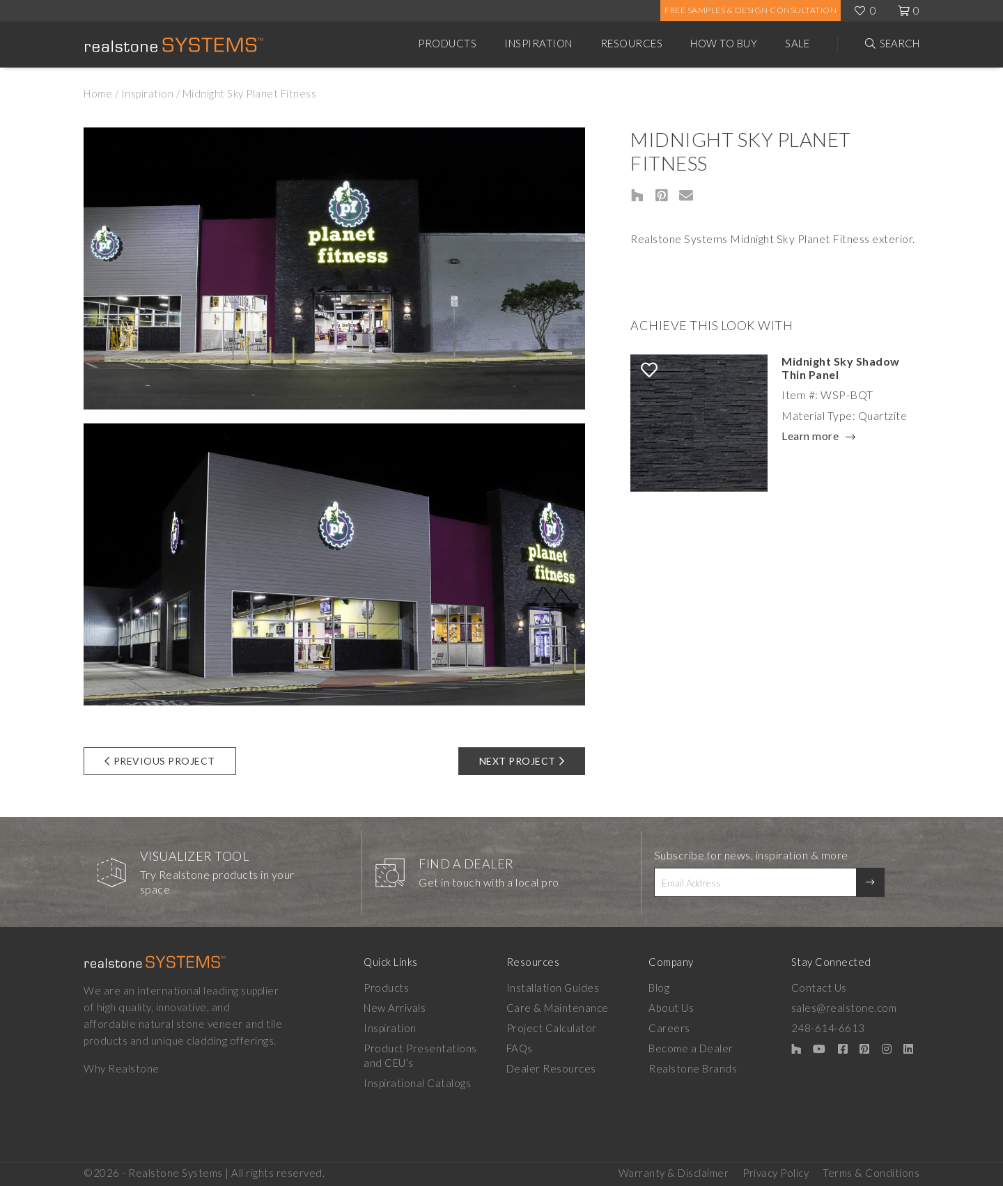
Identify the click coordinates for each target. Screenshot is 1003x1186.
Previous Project (159, 761)
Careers (669, 1028)
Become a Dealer (690, 1048)
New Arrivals (395, 1007)
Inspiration (538, 43)
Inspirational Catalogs (417, 1083)
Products (447, 43)
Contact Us (819, 987)
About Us (671, 1007)
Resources (631, 43)
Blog (658, 987)
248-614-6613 (828, 1028)
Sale (797, 43)
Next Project (522, 761)
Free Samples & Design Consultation (750, 10)
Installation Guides (553, 987)
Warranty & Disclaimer (674, 1173)
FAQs (519, 1048)
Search (899, 43)
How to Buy (723, 43)
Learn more (810, 436)
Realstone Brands (692, 1068)
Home (98, 93)
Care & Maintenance (557, 1007)
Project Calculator (551, 1028)
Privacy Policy (775, 1173)
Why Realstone (122, 1068)
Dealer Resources (551, 1068)
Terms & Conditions (871, 1173)
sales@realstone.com (844, 1007)
